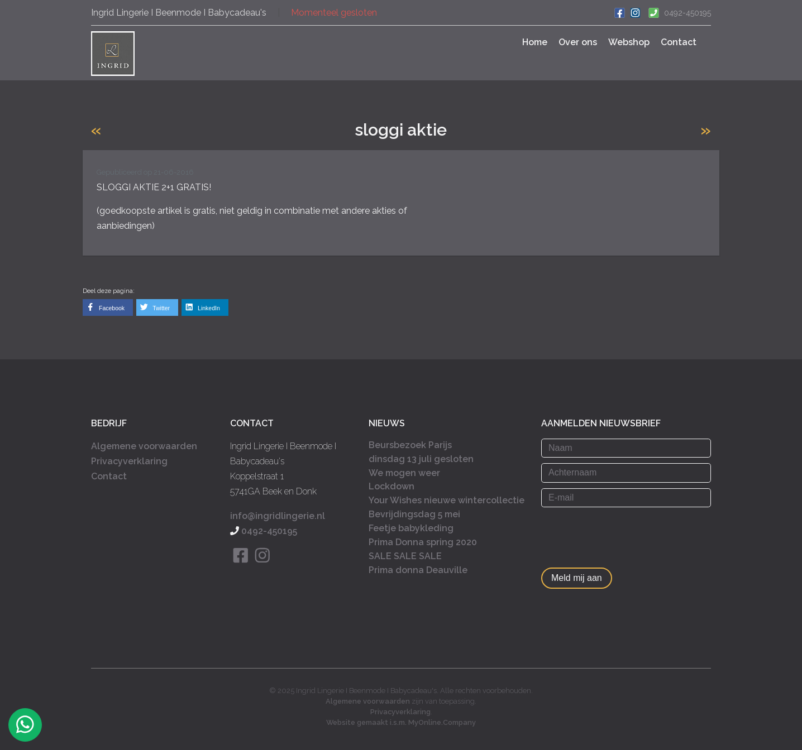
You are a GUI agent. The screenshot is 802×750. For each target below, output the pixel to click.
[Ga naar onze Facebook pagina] (619, 11)
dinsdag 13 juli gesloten (421, 459)
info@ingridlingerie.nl (277, 516)
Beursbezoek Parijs (410, 445)
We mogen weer (404, 473)
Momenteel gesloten (334, 12)
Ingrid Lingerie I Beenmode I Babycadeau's (178, 12)
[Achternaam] (626, 472)
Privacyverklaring (129, 461)
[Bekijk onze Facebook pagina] (241, 569)
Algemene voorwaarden (144, 446)
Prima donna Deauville (418, 570)
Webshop (629, 42)
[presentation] (626, 534)
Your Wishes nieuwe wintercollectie (446, 500)
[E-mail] (626, 497)
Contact (678, 42)
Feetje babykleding (411, 528)
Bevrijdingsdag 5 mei (414, 514)
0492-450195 (687, 12)
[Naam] (626, 448)
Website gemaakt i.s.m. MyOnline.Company (401, 722)
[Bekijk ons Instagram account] (635, 11)
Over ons (577, 42)
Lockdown (391, 486)
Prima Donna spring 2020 (423, 542)
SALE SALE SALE (405, 556)
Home (534, 42)
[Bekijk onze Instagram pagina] (263, 569)
